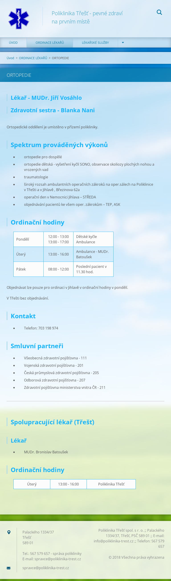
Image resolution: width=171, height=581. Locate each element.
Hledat (159, 13)
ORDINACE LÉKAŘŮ (50, 44)
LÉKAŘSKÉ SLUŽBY (95, 44)
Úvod (13, 44)
